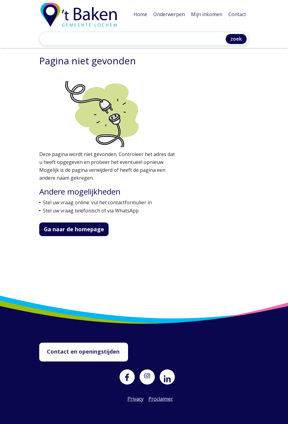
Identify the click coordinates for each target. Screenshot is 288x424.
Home (140, 14)
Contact (237, 14)
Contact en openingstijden (83, 351)
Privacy (135, 398)
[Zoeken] (134, 39)
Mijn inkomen (206, 14)
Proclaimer (156, 398)
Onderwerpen (169, 14)
